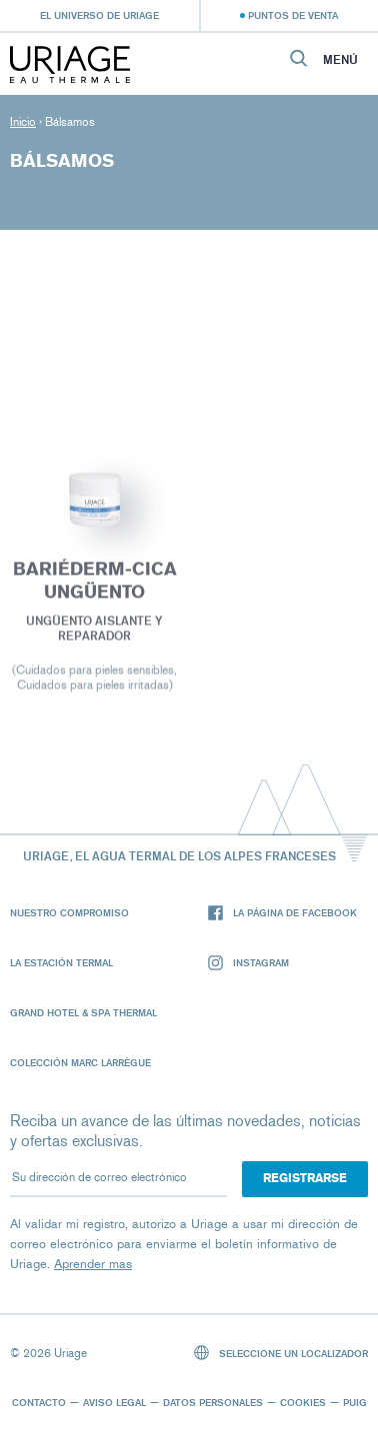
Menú (340, 60)
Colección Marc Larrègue (80, 1062)
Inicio (23, 122)
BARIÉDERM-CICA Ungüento (94, 583)
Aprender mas (93, 1263)
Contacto (39, 1402)
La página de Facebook (282, 912)
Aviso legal (114, 1402)
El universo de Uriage (99, 15)
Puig (355, 1402)
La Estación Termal (61, 962)
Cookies (303, 1402)
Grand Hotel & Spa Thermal (83, 1012)
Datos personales (213, 1402)
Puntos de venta (293, 15)
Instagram (248, 962)
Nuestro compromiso (69, 912)
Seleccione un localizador (281, 1352)
